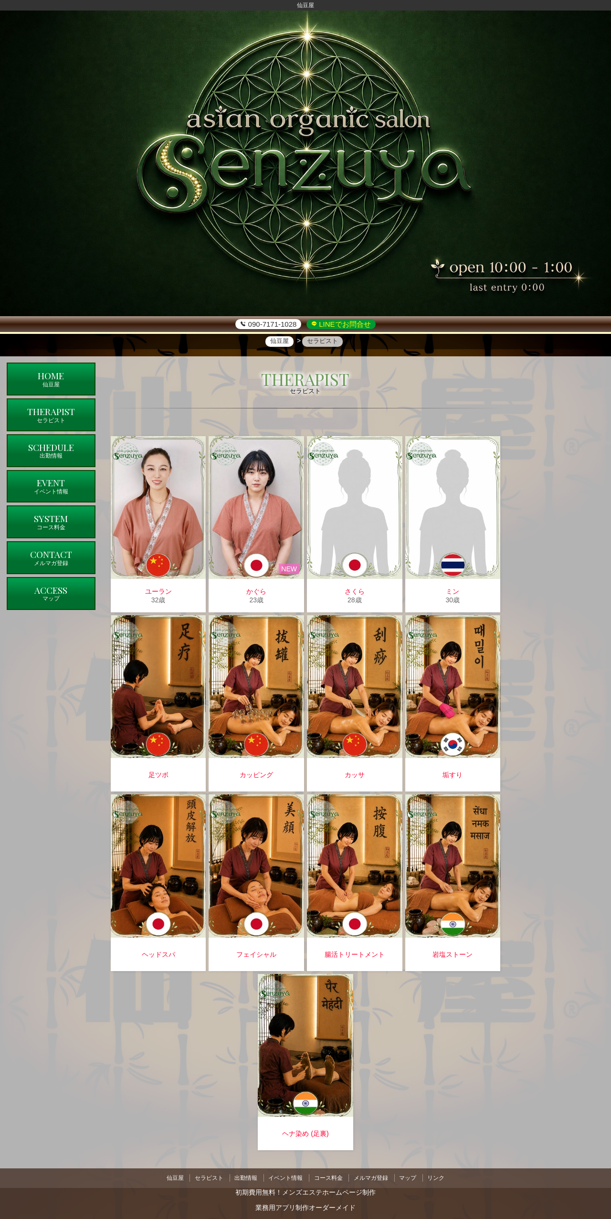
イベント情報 (284, 1176)
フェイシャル (256, 954)
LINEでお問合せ (344, 324)
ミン (452, 591)
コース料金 (329, 1176)
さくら (355, 591)
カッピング (256, 775)
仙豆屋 (168, 1176)
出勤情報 (243, 1176)
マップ (412, 1176)
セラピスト (204, 1176)
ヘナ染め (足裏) (305, 1133)
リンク (443, 1176)
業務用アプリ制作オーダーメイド (305, 1205)
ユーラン (158, 591)
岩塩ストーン (452, 954)
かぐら (256, 591)
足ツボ (158, 775)
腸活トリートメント (355, 954)
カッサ (355, 775)
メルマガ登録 (374, 1176)
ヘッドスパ (158, 954)
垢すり (452, 775)
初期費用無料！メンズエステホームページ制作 (305, 1190)
